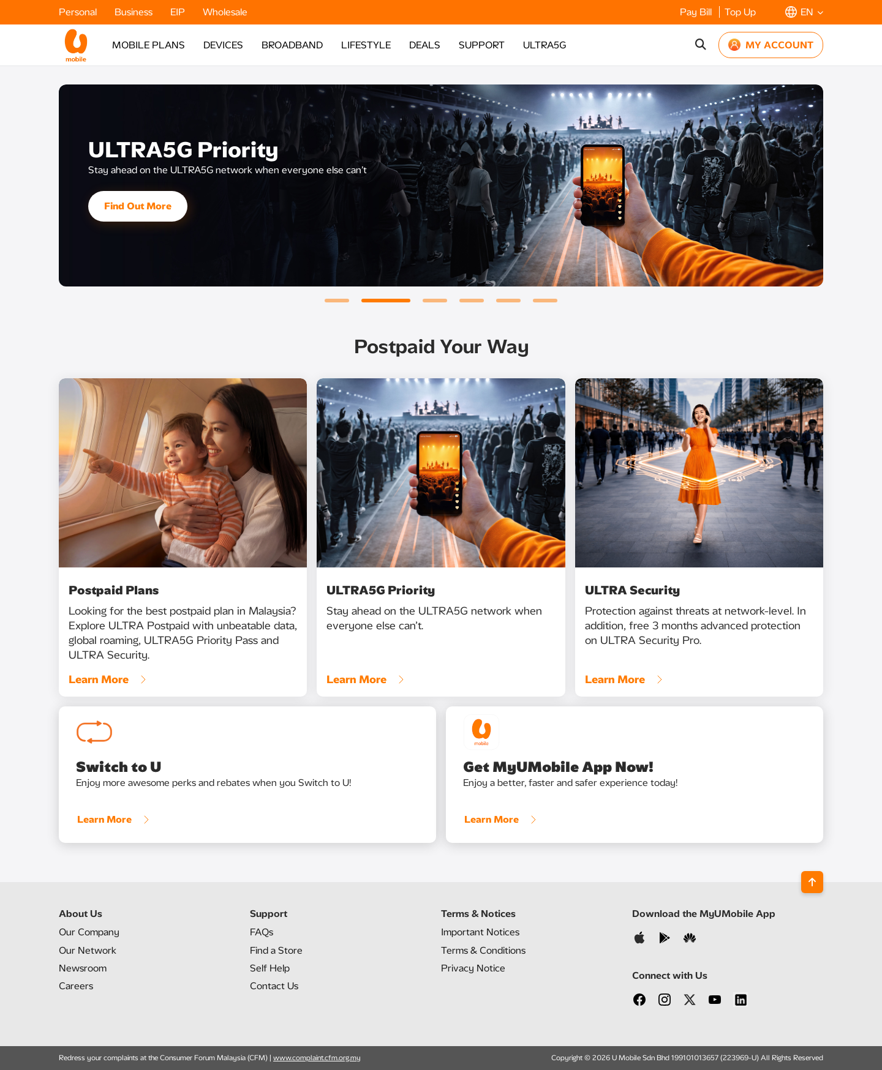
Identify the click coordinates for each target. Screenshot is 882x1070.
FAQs (261, 932)
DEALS (424, 45)
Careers (76, 986)
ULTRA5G (544, 45)
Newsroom (83, 968)
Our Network (87, 950)
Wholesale (225, 12)
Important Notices (480, 932)
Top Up (740, 12)
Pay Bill (697, 12)
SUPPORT (482, 45)
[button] (804, 12)
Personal (79, 12)
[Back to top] (812, 882)
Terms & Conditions (483, 950)
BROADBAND (292, 45)
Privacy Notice (473, 968)
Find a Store (276, 950)
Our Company (89, 932)
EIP (178, 12)
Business (135, 12)
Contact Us (274, 986)
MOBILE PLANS (148, 45)
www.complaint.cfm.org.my (317, 1057)
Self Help (270, 968)
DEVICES (223, 45)
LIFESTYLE (366, 45)
